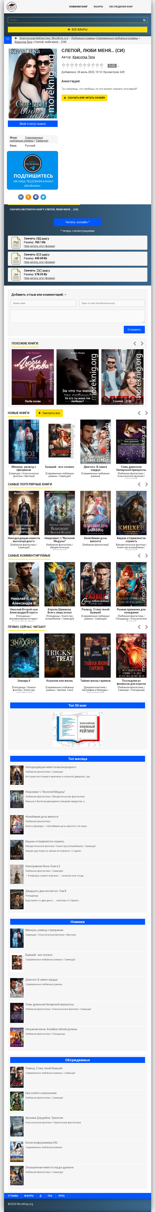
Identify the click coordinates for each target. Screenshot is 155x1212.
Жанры (98, 6)
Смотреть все (49, 413)
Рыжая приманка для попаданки (131, 611)
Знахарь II (23, 680)
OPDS (61, 1195)
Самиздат (42, 140)
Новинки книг (78, 6)
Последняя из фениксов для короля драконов (131, 682)
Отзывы (13, 1195)
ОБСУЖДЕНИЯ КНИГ (121, 6)
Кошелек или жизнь (59, 680)
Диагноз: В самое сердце (95, 468)
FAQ (50, 1195)
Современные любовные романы (26, 139)
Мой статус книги (33, 124)
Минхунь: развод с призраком (23, 468)
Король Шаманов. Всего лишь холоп (60, 611)
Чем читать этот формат (39, 246)
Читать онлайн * (77, 222)
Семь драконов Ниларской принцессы (131, 468)
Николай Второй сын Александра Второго (24, 611)
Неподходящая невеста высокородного (24, 540)
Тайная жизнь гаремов (95, 680)
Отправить (134, 329)
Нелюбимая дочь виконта (95, 540)
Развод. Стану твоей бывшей (95, 611)
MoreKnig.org (33, 6)
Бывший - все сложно (59, 466)
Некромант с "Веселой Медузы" (60, 540)
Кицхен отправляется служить (131, 540)
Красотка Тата (23, 41)
